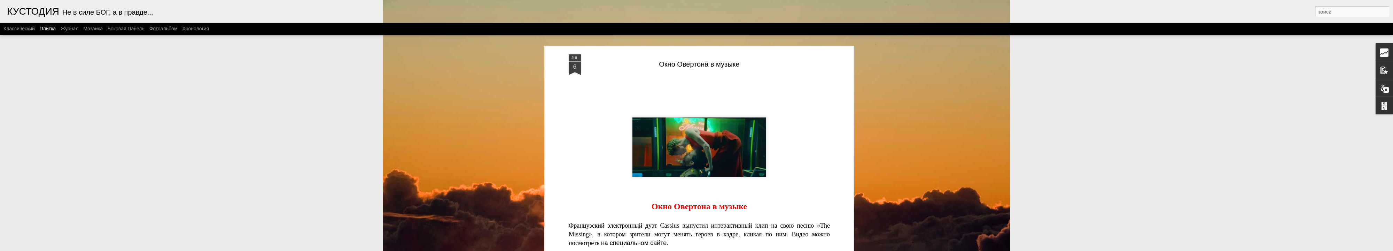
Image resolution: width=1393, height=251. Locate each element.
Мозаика (93, 28)
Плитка (48, 28)
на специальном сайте (634, 242)
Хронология (195, 28)
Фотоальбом (163, 28)
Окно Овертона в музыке (699, 64)
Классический (19, 28)
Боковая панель (126, 28)
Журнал (69, 28)
